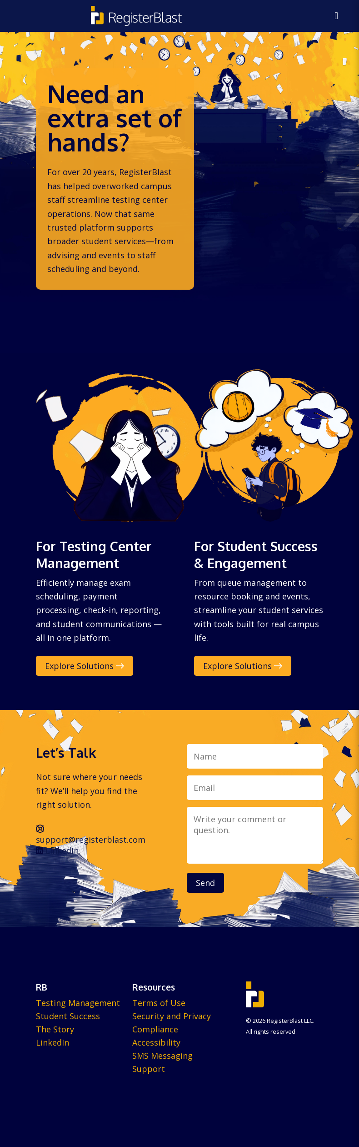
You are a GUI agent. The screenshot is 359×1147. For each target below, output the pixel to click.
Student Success (68, 1016)
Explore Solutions (84, 665)
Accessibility (156, 1042)
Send (205, 882)
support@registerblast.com (90, 835)
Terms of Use (158, 1002)
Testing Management (78, 1002)
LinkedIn (57, 850)
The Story (55, 1029)
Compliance (155, 1029)
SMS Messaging (162, 1055)
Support (148, 1068)
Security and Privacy (171, 1016)
